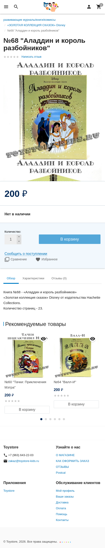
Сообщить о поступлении (26, 254)
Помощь (61, 514)
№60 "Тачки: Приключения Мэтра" (25, 384)
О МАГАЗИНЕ (65, 455)
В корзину (69, 239)
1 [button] (41, 419)
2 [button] (46, 419)
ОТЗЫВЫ (62, 466)
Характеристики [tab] (33, 278)
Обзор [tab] (11, 278)
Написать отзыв (31, 56)
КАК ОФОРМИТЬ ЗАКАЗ (72, 461)
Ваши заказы (65, 496)
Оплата (61, 508)
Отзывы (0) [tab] (59, 278)
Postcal (61, 472)
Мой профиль (65, 490)
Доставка (62, 502)
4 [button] (55, 419)
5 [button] (59, 419)
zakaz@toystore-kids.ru (23, 461)
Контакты (62, 520)
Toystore (8, 490)
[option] (28, 373)
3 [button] (50, 419)
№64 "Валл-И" (65, 382)
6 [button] (64, 419)
